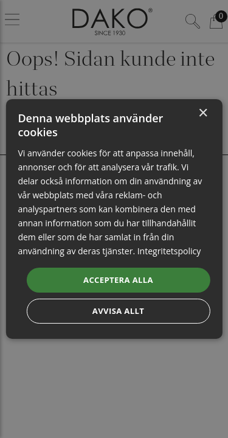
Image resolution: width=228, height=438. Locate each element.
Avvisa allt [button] (118, 310)
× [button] (202, 113)
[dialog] (113, 219)
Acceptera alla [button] (118, 279)
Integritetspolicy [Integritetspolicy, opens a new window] (169, 251)
